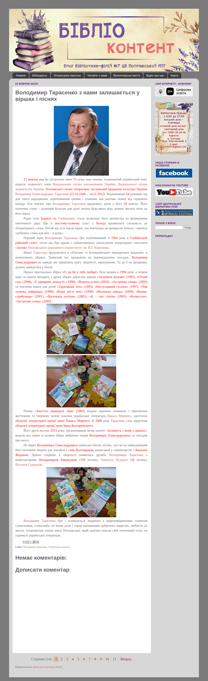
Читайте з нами (97, 75)
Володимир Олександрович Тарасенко (42, 194)
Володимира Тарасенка (70, 204)
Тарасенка (40, 252)
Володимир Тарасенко (40, 521)
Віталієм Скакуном (28, 464)
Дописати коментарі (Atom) (47, 666)
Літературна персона (67, 75)
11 (114, 659)
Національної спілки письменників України (83, 184)
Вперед (125, 659)
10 (107, 659)
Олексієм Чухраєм (114, 460)
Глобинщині (66, 218)
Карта (174, 75)
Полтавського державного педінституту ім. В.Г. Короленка (68, 247)
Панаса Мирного (118, 416)
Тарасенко (118, 421)
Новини (21, 75)
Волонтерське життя (127, 75)
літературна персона (59, 546)
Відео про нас (155, 75)
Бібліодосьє (39, 75)
